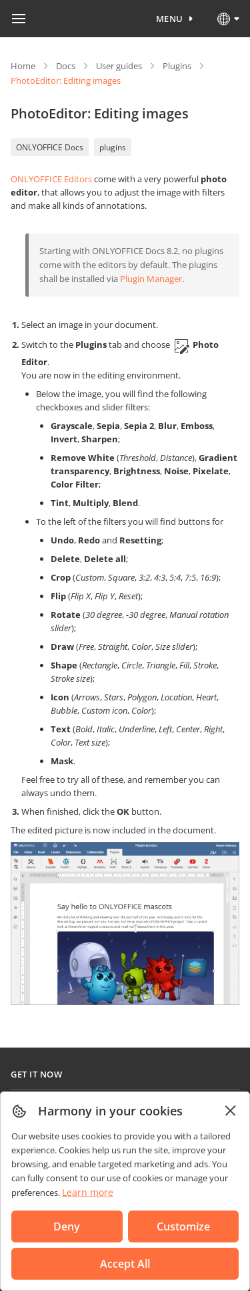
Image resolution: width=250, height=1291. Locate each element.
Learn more (87, 1192)
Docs (65, 66)
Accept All (125, 1263)
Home (23, 66)
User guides (119, 66)
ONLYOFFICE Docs (49, 147)
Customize (183, 1226)
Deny (66, 1226)
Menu (169, 19)
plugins (112, 147)
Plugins (177, 66)
